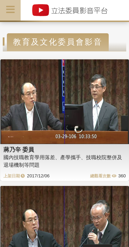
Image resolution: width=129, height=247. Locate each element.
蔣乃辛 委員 (18, 149)
